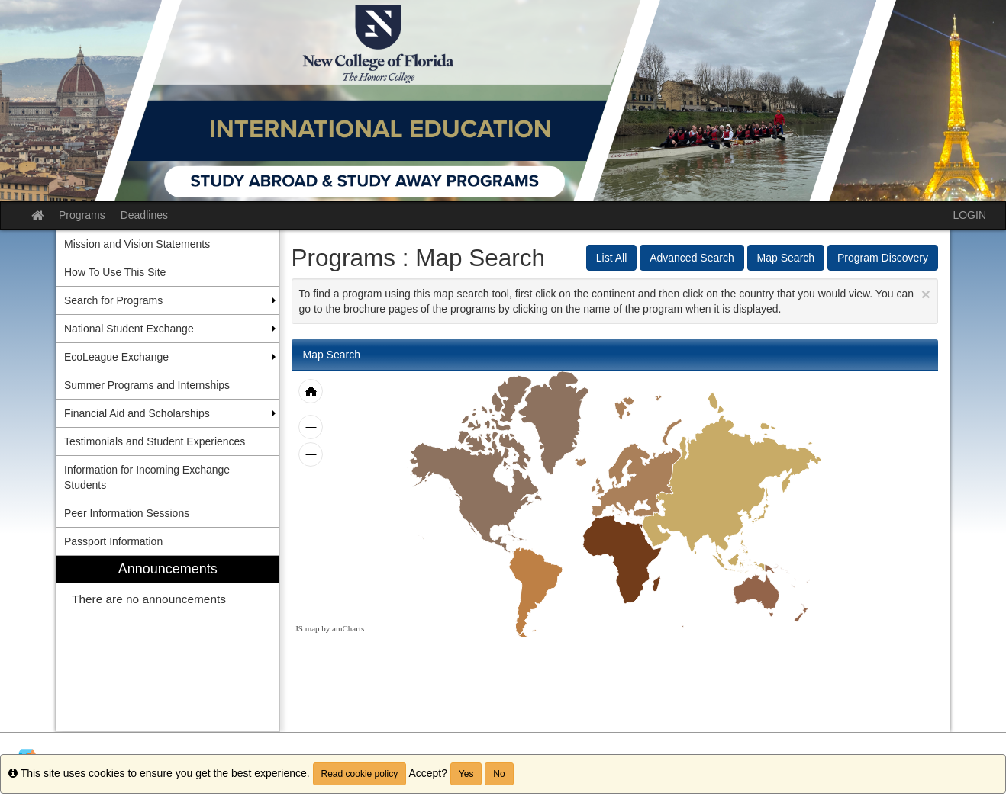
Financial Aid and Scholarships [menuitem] (137, 413)
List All (611, 258)
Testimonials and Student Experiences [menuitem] (154, 441)
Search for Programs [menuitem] (113, 300)
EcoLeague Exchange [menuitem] (116, 357)
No (499, 774)
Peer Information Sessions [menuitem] (126, 513)
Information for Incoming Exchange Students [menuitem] (147, 477)
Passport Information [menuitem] (113, 541)
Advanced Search (692, 258)
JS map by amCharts (330, 628)
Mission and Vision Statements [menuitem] (137, 244)
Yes (466, 774)
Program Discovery (882, 258)
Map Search (785, 258)
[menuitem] (167, 644)
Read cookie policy (359, 774)
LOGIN (969, 215)
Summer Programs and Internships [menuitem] (147, 385)
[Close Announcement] (925, 294)
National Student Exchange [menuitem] (129, 329)
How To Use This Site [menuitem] (115, 272)
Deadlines (144, 215)
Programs (82, 215)
